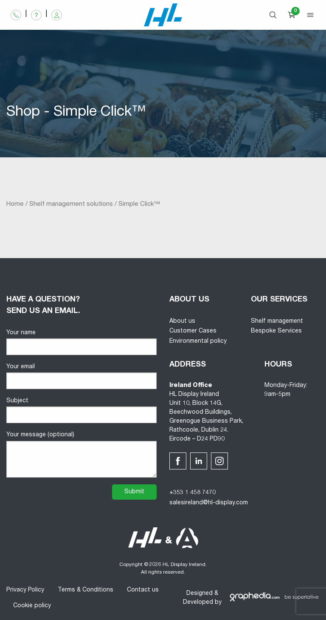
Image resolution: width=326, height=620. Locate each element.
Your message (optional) (81, 454)
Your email (81, 376)
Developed (198, 603)
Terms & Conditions (85, 590)
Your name (81, 342)
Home (15, 204)
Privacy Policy (25, 590)
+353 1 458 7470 (192, 493)
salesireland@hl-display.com (208, 503)
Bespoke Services (276, 331)
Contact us (143, 590)
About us (182, 321)
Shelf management (277, 321)
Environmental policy (198, 341)
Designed (199, 594)
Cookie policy (32, 606)
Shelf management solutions (71, 204)
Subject (81, 410)
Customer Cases (192, 331)
